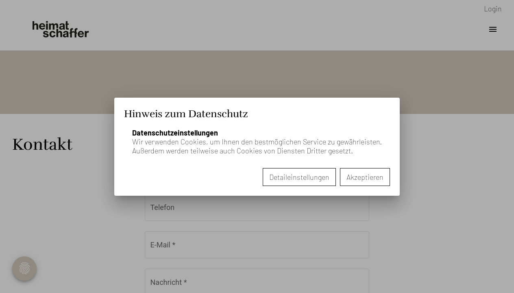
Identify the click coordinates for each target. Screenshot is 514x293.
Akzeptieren (364, 177)
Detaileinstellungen (299, 177)
